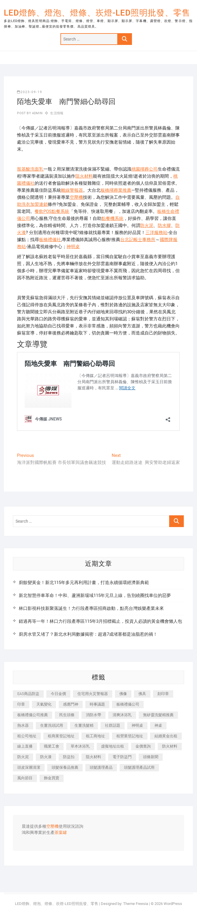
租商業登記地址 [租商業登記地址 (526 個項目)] (61, 736)
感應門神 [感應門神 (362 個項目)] (70, 704)
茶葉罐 (61, 832)
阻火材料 (84, 176)
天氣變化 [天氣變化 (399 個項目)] (44, 704)
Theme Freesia (135, 903)
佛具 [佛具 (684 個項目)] (142, 693)
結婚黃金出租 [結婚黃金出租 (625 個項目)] (165, 736)
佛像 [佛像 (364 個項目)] (123, 693)
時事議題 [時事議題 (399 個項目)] (97, 704)
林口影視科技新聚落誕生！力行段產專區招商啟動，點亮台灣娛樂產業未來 (91, 608)
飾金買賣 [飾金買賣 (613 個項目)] (51, 778)
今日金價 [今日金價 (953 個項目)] (58, 693)
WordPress (173, 903)
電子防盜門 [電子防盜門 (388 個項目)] (122, 757)
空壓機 (76, 197)
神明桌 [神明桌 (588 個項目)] (137, 725)
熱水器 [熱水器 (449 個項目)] (23, 725)
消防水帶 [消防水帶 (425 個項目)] (93, 715)
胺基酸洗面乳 (30, 169)
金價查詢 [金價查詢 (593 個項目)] (143, 746)
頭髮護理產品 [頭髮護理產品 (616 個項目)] (101, 767)
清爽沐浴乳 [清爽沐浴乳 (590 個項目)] (122, 715)
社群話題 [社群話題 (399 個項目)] (112, 725)
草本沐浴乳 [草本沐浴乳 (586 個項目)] (80, 746)
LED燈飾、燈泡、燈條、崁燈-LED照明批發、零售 (97, 13)
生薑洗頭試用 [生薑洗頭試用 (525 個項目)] (51, 725)
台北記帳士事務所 (137, 239)
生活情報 (56, 113)
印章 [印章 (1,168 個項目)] (21, 704)
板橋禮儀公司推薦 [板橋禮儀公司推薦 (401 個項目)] (32, 715)
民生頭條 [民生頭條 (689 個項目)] (66, 715)
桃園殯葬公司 (144, 169)
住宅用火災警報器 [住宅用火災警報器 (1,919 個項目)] (92, 693)
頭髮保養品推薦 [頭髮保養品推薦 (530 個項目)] (65, 767)
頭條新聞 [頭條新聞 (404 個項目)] (150, 757)
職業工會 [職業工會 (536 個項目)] (51, 746)
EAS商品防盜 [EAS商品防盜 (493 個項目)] (28, 693)
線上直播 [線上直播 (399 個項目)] (25, 746)
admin (37, 113)
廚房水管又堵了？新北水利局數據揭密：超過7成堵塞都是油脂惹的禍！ (88, 634)
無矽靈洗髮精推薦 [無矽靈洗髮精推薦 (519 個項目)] (158, 715)
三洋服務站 (156, 232)
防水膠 (164, 225)
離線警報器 (72, 190)
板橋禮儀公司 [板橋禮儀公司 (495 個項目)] (127, 704)
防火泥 (146, 225)
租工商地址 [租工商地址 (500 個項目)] (95, 736)
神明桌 (73, 246)
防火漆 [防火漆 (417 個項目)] (46, 757)
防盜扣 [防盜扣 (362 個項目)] (68, 757)
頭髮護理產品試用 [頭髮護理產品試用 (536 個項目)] (139, 767)
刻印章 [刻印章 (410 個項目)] (163, 693)
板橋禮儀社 (50, 239)
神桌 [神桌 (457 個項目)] (158, 725)
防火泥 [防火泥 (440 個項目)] (23, 757)
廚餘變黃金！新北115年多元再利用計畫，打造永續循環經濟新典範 (84, 582)
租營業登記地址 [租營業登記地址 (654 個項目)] (129, 736)
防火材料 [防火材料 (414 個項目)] (169, 746)
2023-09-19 (29, 92)
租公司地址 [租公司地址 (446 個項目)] (26, 736)
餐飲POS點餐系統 (52, 211)
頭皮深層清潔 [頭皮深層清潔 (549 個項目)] (28, 767)
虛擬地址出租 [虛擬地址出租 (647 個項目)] (112, 746)
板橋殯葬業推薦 (116, 190)
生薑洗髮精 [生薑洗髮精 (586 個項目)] (84, 725)
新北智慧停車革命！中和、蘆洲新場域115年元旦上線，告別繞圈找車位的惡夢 (95, 595)
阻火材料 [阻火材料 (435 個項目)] (93, 757)
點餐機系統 (112, 218)
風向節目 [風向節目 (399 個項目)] (25, 778)
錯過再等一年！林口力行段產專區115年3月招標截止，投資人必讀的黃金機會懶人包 (100, 621)
